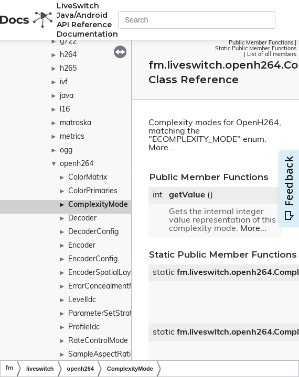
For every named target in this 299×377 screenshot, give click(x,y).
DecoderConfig (93, 232)
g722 (68, 42)
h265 (68, 69)
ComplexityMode (98, 205)
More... (161, 148)
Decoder (82, 219)
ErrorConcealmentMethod (111, 287)
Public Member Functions (261, 43)
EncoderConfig (93, 259)
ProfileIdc (84, 327)
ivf (64, 82)
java (66, 96)
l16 (65, 110)
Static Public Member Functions (255, 49)
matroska (75, 123)
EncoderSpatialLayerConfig (113, 273)
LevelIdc (82, 300)
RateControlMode (98, 341)
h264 (68, 55)
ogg (66, 150)
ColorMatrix (87, 178)
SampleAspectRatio (101, 355)
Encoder (81, 246)
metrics (72, 137)
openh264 (76, 164)
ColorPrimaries (93, 191)
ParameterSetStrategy (106, 314)
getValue (187, 195)
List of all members (271, 55)
